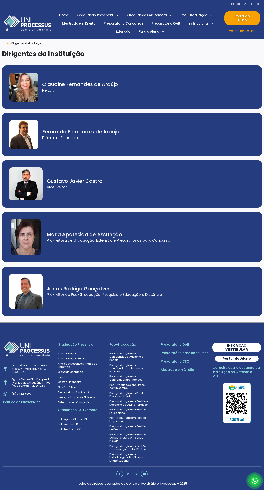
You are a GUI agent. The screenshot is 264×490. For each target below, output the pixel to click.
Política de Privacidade (21, 402)
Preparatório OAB (166, 23)
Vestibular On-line (242, 31)
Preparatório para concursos (185, 353)
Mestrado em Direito (78, 23)
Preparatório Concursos (123, 23)
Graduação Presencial (98, 15)
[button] (258, 4)
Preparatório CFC (175, 361)
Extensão (123, 31)
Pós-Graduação (197, 15)
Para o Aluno (152, 31)
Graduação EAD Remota (149, 15)
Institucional (201, 23)
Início (5, 43)
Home (64, 15)
